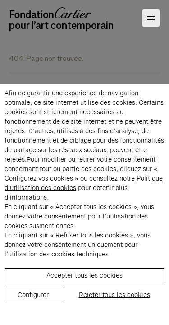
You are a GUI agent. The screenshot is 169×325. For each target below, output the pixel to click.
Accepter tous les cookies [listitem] (84, 275)
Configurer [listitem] (33, 294)
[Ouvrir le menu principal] (151, 18)
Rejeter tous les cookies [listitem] (114, 294)
